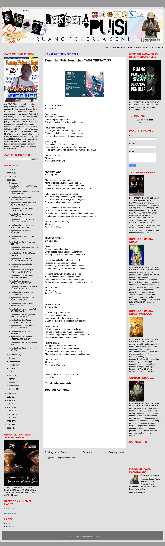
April (11, 379)
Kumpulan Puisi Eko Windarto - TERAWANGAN (21, 215)
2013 (9, 414)
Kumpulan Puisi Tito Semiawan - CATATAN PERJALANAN (21, 209)
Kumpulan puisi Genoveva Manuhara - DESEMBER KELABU (24, 288)
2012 (9, 418)
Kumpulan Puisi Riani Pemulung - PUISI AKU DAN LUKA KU (22, 321)
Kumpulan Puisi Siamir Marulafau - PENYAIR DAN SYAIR (22, 299)
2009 (9, 428)
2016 (9, 404)
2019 (9, 393)
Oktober (12, 358)
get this (131, 125)
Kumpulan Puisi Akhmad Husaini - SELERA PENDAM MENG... (22, 327)
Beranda (87, 452)
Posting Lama (116, 452)
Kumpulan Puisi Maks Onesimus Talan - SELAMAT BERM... (24, 249)
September (13, 361)
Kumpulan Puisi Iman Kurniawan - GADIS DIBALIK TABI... (22, 221)
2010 (9, 425)
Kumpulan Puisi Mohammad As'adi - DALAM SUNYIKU (23, 310)
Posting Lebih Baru (55, 452)
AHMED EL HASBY (151, 476)
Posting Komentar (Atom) (65, 458)
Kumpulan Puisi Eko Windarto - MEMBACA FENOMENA (21, 338)
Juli (10, 368)
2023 (9, 170)
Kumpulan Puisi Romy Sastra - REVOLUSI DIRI (21, 304)
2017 (9, 400)
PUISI (52, 377)
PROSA (7, 523)
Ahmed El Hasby (9, 508)
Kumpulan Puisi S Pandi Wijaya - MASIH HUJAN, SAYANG (22, 271)
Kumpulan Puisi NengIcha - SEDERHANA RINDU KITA (20, 282)
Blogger (98, 537)
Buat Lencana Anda (10, 513)
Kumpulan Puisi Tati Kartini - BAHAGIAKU (20, 332)
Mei (11, 375)
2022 (9, 173)
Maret (11, 382)
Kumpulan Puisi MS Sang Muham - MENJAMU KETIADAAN (22, 316)
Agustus (12, 365)
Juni (11, 372)
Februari (12, 386)
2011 (9, 421)
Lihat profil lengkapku (137, 492)
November (13, 355)
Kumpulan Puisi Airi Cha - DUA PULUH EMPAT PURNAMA (21, 260)
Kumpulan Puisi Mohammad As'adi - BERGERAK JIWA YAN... (23, 204)
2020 (9, 180)
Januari (12, 389)
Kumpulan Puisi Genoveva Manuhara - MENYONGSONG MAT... (24, 226)
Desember (13, 183)
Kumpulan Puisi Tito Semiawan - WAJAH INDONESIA (21, 276)
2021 (9, 177)
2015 (9, 407)
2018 (9, 397)
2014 (9, 411)
